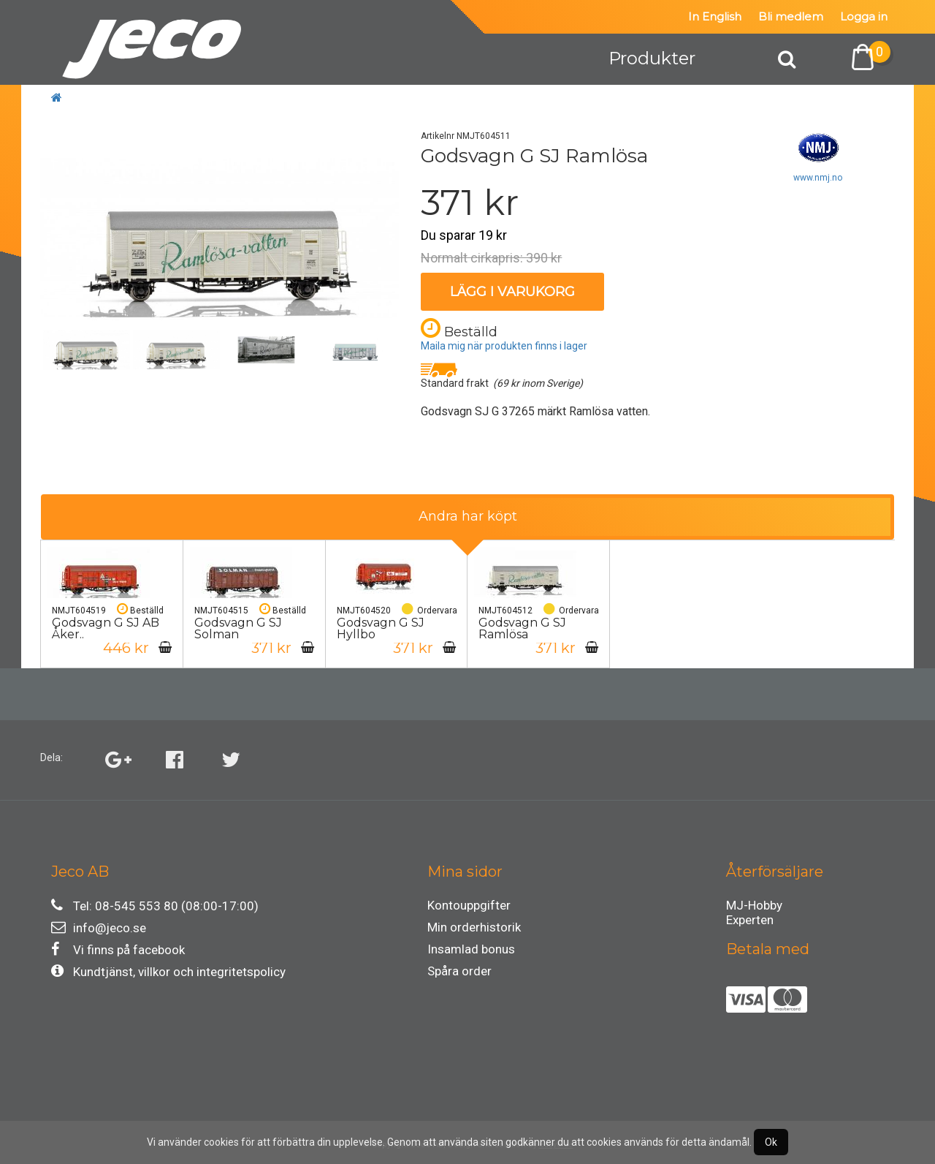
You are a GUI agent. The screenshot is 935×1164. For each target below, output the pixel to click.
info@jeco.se (98, 927)
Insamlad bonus (471, 949)
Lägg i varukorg (512, 292)
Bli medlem (790, 16)
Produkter (651, 58)
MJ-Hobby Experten (754, 907)
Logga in (864, 16)
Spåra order (459, 971)
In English (714, 16)
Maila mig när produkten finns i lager (504, 346)
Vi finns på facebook (118, 949)
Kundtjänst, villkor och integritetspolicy (168, 971)
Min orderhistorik (474, 927)
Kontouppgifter (469, 905)
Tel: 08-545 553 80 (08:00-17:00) (155, 905)
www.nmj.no (817, 178)
